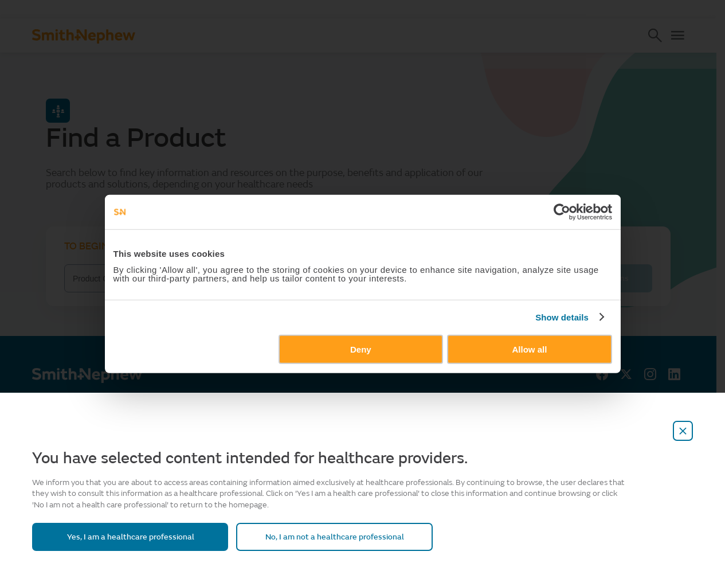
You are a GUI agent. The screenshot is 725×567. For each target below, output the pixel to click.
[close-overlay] (683, 431)
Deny (360, 396)
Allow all (541, 396)
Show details (580, 364)
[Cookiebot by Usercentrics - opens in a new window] (580, 259)
